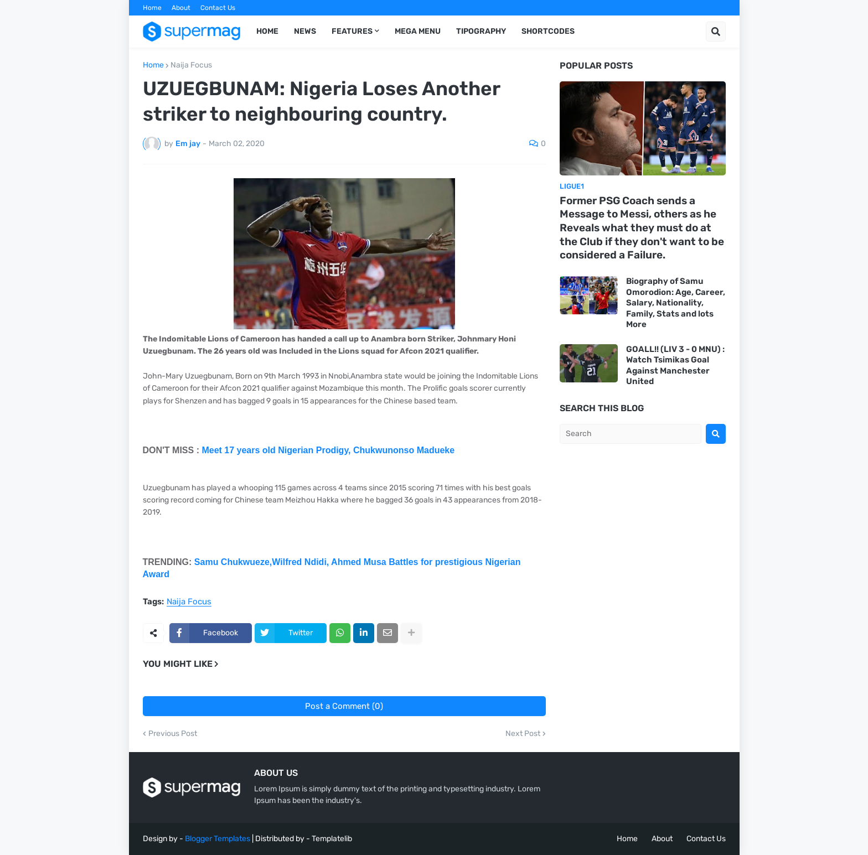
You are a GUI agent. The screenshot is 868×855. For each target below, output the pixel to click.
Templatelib (332, 838)
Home (152, 8)
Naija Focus (191, 65)
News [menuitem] (305, 31)
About (181, 8)
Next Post (522, 734)
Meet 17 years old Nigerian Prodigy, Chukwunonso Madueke (328, 450)
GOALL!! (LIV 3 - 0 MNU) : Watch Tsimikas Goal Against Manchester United (675, 365)
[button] (716, 32)
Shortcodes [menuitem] (548, 31)
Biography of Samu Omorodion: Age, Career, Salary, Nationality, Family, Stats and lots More (675, 302)
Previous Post (172, 734)
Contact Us (217, 8)
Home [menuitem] (267, 31)
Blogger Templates (217, 838)
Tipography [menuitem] (481, 31)
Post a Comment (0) (344, 706)
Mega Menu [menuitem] (418, 31)
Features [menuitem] (352, 31)
